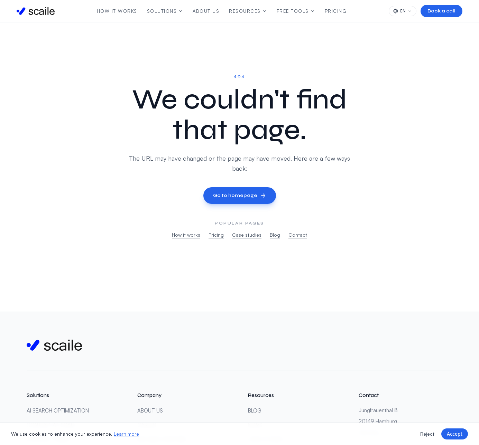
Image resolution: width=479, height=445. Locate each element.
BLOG (254, 410)
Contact (297, 235)
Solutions (165, 11)
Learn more (126, 434)
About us (206, 11)
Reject (427, 434)
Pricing (336, 11)
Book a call (441, 11)
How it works (186, 235)
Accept (454, 433)
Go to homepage (239, 195)
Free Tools (296, 11)
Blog (275, 235)
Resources (248, 11)
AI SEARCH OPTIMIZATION (58, 410)
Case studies (246, 235)
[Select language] (402, 11)
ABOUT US (150, 410)
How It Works (117, 11)
